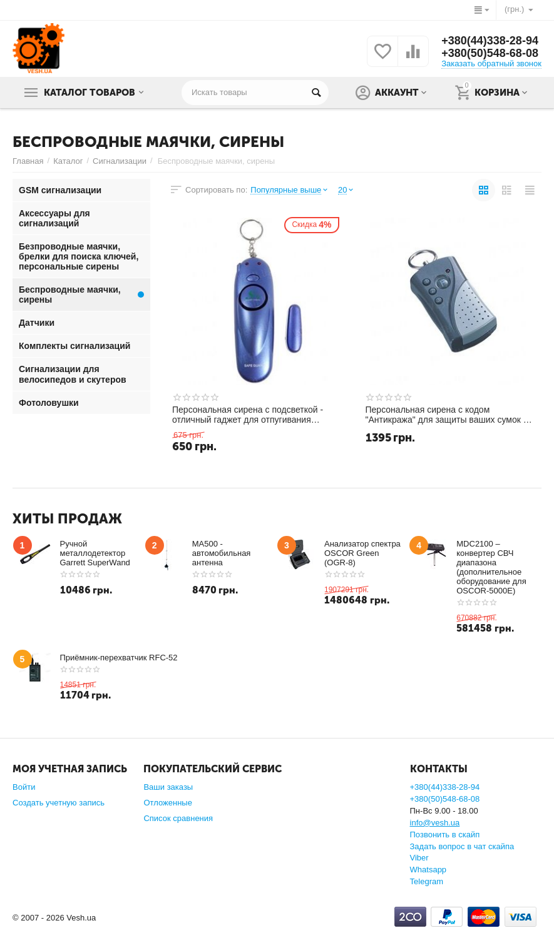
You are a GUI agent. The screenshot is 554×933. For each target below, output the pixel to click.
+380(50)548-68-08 (489, 53)
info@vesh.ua (435, 822)
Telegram (427, 881)
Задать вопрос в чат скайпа (462, 846)
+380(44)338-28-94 (489, 40)
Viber (419, 857)
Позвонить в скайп (445, 834)
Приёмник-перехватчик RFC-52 (119, 657)
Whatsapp (428, 869)
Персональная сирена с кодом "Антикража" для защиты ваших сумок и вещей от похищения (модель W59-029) (447, 415)
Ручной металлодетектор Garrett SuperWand (95, 553)
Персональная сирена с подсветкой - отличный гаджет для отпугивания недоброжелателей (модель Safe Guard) (254, 415)
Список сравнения (178, 818)
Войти (24, 787)
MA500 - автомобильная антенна (221, 553)
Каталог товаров (89, 93)
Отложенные (167, 802)
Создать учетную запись (59, 802)
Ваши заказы (168, 787)
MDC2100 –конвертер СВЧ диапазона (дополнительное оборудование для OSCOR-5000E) (491, 567)
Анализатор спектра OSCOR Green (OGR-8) (362, 553)
